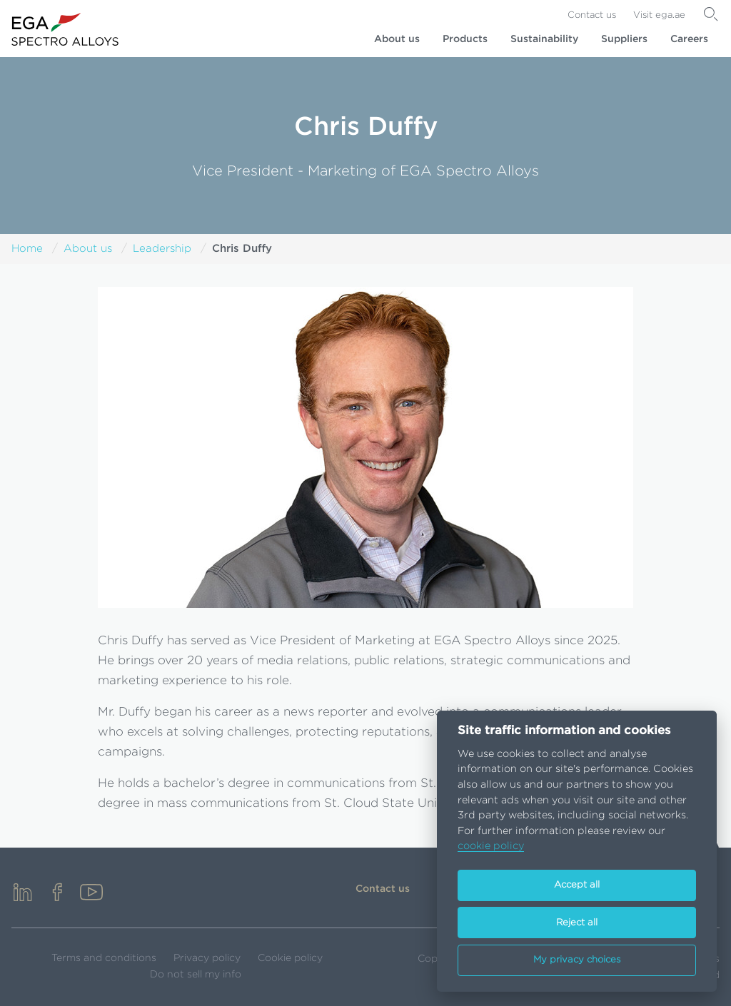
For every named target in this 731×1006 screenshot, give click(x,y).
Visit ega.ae (659, 15)
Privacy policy (207, 958)
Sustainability (544, 39)
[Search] (711, 14)
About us (397, 39)
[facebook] (57, 893)
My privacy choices (577, 960)
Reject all (577, 923)
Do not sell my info (195, 975)
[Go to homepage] (65, 29)
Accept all (577, 885)
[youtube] (91, 893)
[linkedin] (22, 893)
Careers (689, 39)
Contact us (592, 15)
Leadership (162, 248)
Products (465, 39)
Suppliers (624, 39)
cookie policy (491, 845)
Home (27, 248)
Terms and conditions (103, 958)
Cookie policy (290, 958)
